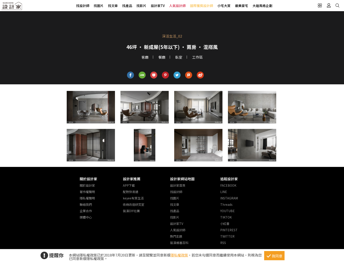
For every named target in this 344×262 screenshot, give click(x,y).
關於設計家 (88, 178)
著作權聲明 (87, 192)
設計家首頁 (177, 185)
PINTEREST (229, 230)
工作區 (197, 57)
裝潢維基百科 (179, 242)
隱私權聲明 (87, 198)
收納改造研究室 (133, 204)
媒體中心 (86, 217)
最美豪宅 (241, 5)
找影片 (141, 5)
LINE (223, 192)
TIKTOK (226, 217)
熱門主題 (176, 236)
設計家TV (158, 5)
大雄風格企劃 (262, 5)
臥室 (178, 57)
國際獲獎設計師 (201, 5)
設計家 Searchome (12, 7)
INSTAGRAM (229, 198)
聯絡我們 (86, 204)
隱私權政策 (179, 255)
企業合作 (86, 211)
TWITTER (227, 236)
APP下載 (129, 185)
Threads (226, 204)
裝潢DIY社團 (131, 211)
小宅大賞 (224, 5)
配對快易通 (130, 192)
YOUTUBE (227, 211)
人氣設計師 (177, 5)
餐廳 (161, 57)
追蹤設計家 (229, 178)
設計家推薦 (131, 178)
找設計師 (82, 5)
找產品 (127, 5)
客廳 (145, 57)
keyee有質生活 (133, 198)
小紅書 (224, 223)
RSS (223, 242)
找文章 (113, 5)
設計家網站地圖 (182, 178)
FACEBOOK (228, 185)
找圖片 (99, 5)
